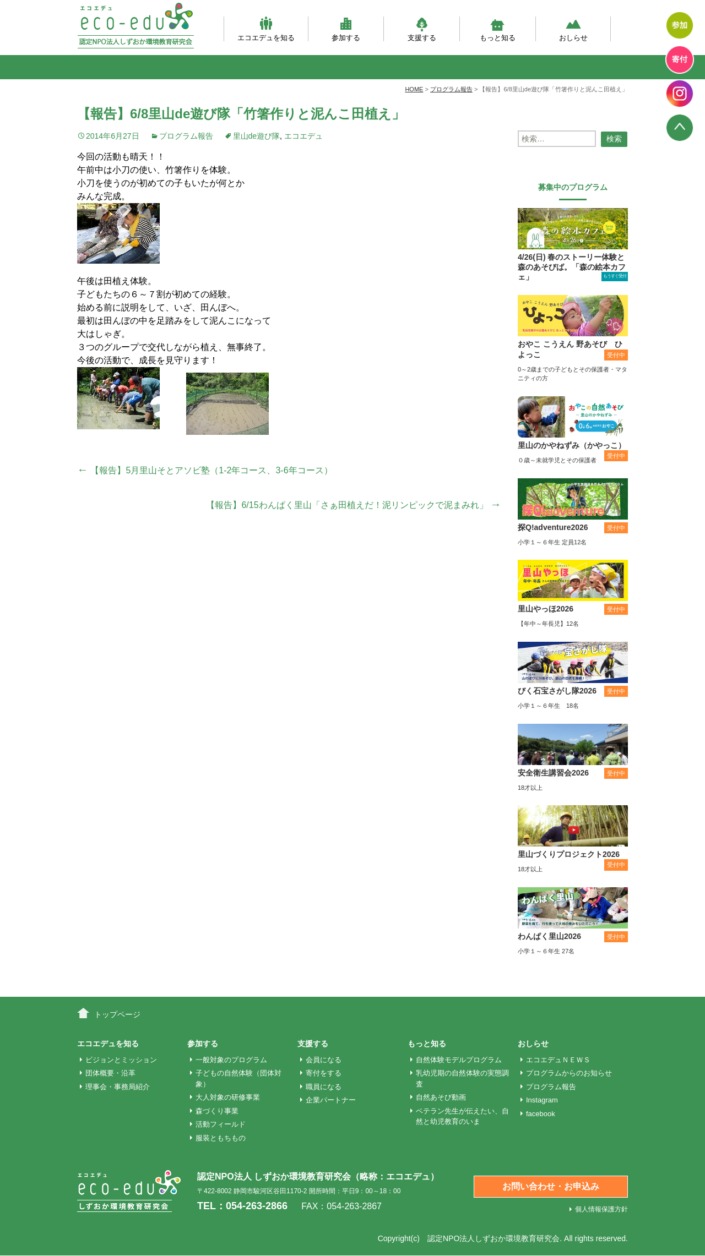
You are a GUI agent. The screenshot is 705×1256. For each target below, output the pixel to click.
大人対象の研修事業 (228, 1097)
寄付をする (323, 1073)
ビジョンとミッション (121, 1060)
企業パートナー (331, 1100)
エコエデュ (303, 136)
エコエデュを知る (266, 29)
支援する (422, 29)
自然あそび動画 (441, 1097)
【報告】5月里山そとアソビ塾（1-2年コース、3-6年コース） (205, 470)
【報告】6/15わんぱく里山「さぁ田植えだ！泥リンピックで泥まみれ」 (353, 505)
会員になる (323, 1060)
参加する (346, 29)
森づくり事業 (217, 1111)
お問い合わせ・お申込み (550, 1186)
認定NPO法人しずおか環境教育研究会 (493, 1238)
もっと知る (498, 29)
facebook (540, 1114)
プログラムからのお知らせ (569, 1073)
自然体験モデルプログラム (459, 1060)
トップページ (117, 1014)
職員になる (323, 1087)
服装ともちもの (221, 1138)
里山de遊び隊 (256, 136)
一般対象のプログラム (231, 1060)
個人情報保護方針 (601, 1209)
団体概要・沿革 (110, 1073)
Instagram (542, 1100)
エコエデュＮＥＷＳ (558, 1060)
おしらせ (573, 29)
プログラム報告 (186, 136)
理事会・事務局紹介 (117, 1087)
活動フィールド (221, 1124)
